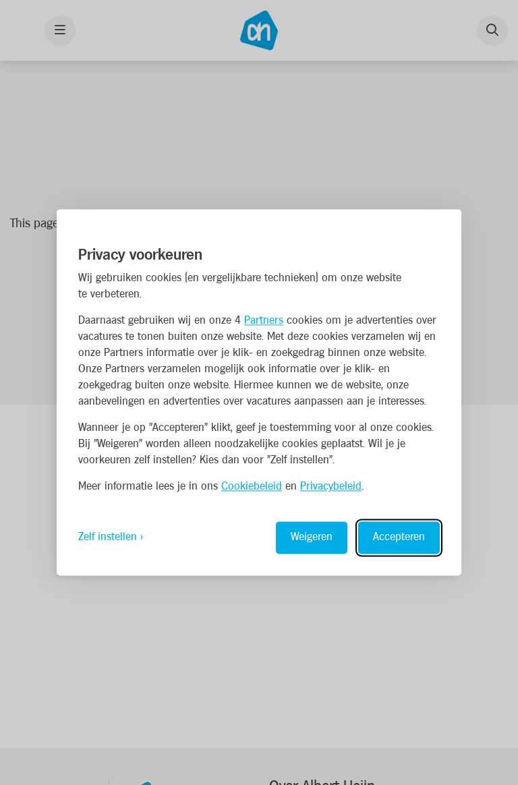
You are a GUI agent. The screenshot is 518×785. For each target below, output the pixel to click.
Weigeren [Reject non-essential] (312, 538)
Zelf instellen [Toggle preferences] (107, 538)
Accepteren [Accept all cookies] (399, 538)
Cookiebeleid (251, 487)
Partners (263, 321)
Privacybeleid (331, 487)
